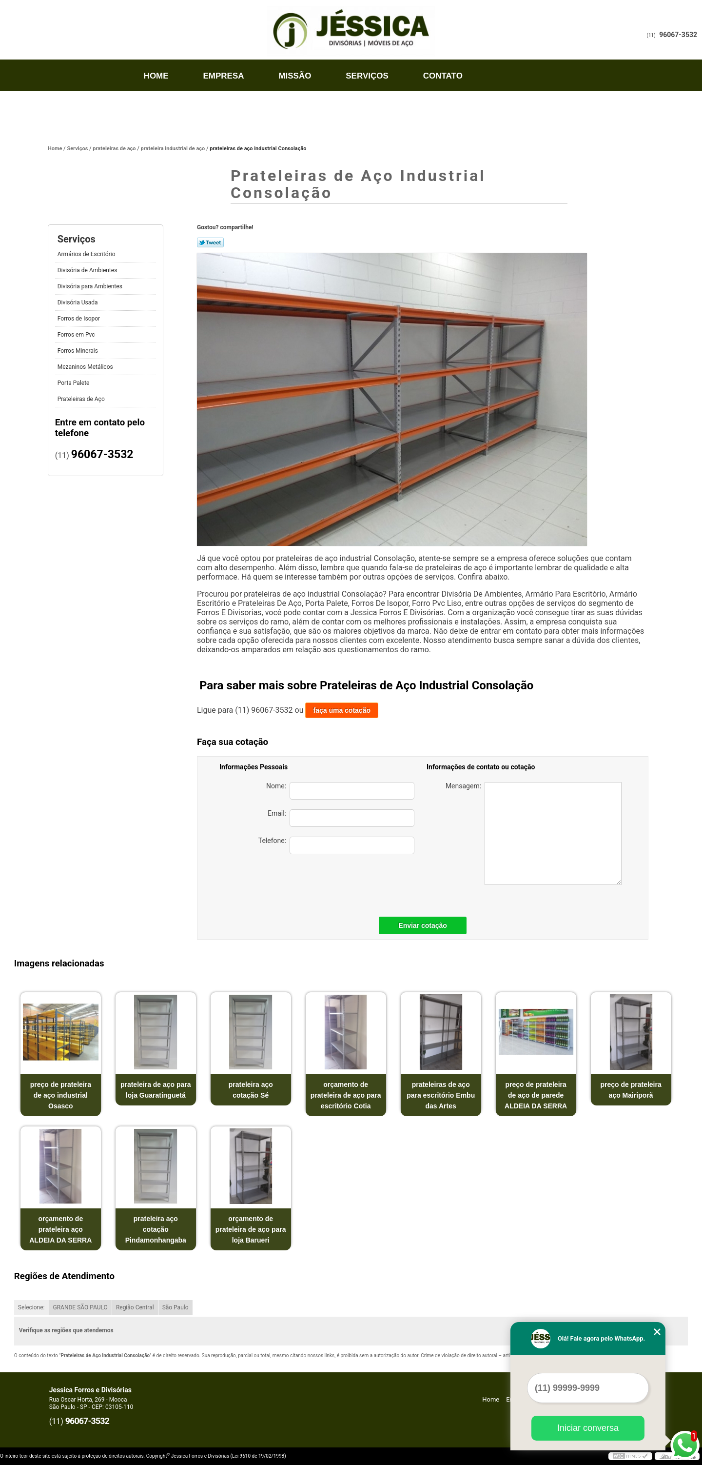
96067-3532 (678, 35)
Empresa (223, 75)
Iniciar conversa (588, 1428)
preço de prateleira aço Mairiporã (630, 1090)
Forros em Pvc (77, 334)
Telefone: (336, 845)
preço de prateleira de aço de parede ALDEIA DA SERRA (536, 1095)
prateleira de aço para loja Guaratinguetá (155, 1090)
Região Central (135, 1307)
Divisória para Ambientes (91, 286)
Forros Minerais (78, 350)
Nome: (340, 791)
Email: (341, 818)
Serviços (367, 75)
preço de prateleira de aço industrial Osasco (60, 1095)
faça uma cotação (341, 710)
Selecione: (31, 1307)
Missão (294, 75)
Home (156, 75)
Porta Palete (74, 383)
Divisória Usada (78, 302)
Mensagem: (534, 833)
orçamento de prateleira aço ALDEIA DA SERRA (60, 1229)
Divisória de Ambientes (88, 270)
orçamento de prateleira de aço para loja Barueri (250, 1229)
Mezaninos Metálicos (86, 366)
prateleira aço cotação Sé (251, 1090)
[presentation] (346, 883)
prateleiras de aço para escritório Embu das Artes (441, 1095)
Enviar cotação (422, 925)
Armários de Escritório (87, 254)
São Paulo (175, 1307)
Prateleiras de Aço (82, 399)
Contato (443, 75)
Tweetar (210, 242)
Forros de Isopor (79, 318)
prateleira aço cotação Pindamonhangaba (155, 1229)
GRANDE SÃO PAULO (80, 1307)
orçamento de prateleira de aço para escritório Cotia (346, 1095)
